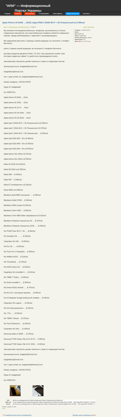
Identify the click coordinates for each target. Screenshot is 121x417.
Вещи (5, 27)
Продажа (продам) (24, 27)
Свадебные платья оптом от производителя (18, 415)
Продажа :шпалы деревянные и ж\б (83, 415)
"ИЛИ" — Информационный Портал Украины (28, 7)
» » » (4, 408)
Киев (84, 27)
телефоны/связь (13, 27)
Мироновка (91, 27)
